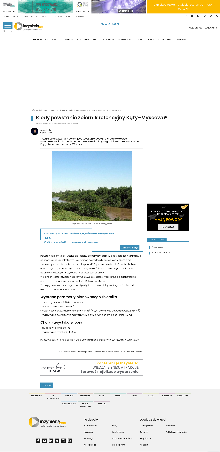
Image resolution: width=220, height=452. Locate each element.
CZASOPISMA (181, 39)
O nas (6, 16)
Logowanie (211, 27)
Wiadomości (40, 39)
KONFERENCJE (124, 39)
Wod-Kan (110, 23)
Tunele (134, 396)
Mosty (118, 396)
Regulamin (46, 16)
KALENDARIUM (108, 39)
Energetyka (167, 396)
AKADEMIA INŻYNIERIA (144, 39)
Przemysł (102, 404)
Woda (116, 352)
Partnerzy (58, 16)
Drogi (102, 396)
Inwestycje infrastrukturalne (89, 352)
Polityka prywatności (30, 16)
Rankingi (69, 39)
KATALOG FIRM (164, 39)
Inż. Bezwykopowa (53, 397)
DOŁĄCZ (168, 227)
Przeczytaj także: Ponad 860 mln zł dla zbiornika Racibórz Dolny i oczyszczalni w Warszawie (89, 339)
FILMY (95, 39)
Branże (7, 27)
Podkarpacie (107, 352)
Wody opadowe (69, 404)
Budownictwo (183, 396)
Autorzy (69, 16)
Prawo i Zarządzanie (85, 405)
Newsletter (80, 16)
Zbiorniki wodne (69, 352)
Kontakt (16, 16)
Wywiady (56, 39)
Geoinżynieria (86, 396)
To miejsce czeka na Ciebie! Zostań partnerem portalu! (183, 7)
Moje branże (195, 27)
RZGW (123, 352)
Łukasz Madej (45, 130)
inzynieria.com (46, 132)
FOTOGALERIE (83, 39)
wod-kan (130, 352)
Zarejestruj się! (129, 247)
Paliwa (151, 396)
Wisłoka (139, 352)
